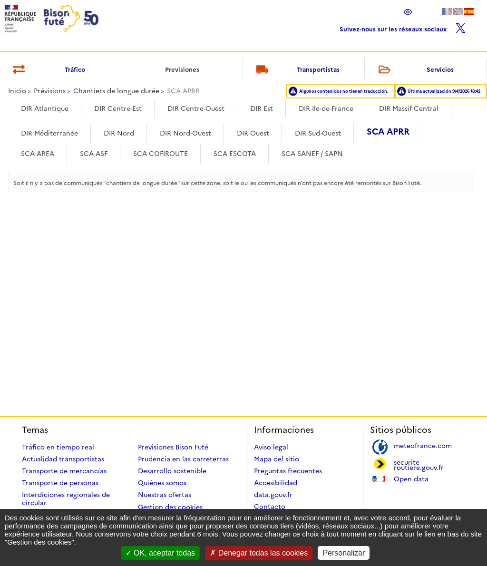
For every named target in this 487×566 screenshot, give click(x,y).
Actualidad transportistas (63, 459)
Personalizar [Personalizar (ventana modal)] (343, 553)
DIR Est (261, 108)
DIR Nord (119, 133)
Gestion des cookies (170, 507)
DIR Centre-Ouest (195, 108)
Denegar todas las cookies (259, 553)
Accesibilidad (275, 482)
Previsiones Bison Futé (173, 447)
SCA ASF (93, 153)
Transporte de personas (60, 482)
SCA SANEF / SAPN (312, 153)
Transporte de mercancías (64, 471)
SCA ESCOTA (235, 153)
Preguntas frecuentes (288, 471)
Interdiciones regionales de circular (66, 498)
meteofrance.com (423, 445)
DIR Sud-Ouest (318, 133)
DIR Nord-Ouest (185, 133)
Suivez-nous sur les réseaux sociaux (403, 26)
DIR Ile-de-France (326, 108)
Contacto (269, 506)
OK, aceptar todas (160, 553)
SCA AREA (37, 153)
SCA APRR (388, 132)
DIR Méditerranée (49, 133)
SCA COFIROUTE (160, 153)
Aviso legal (271, 447)
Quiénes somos (162, 482)
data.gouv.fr (273, 494)
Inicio (17, 91)
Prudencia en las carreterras (183, 459)
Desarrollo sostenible (172, 471)
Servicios (414, 70)
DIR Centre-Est (118, 108)
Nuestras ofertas (164, 494)
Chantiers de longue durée (116, 91)
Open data (411, 478)
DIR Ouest (253, 133)
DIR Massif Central (408, 108)
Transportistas (296, 70)
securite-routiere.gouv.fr (419, 464)
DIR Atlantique (44, 108)
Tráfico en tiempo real (58, 447)
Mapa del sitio (276, 459)
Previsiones (182, 69)
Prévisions (50, 91)
